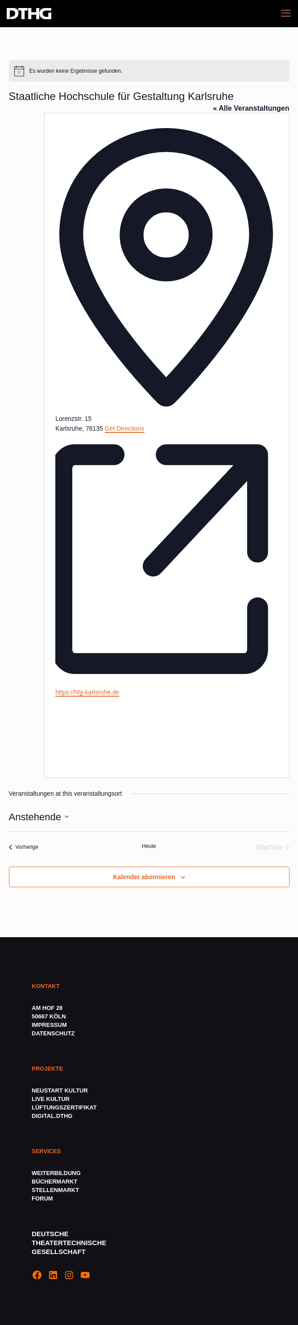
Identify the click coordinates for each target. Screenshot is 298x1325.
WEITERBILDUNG (56, 1173)
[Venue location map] (122, 731)
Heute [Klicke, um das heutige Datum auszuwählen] (149, 846)
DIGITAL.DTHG (52, 1116)
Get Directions (125, 428)
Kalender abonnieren (144, 877)
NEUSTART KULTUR (60, 1090)
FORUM (42, 1198)
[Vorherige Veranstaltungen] (23, 847)
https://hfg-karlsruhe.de (87, 692)
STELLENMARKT (55, 1190)
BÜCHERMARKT (55, 1181)
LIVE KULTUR (51, 1099)
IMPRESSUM (49, 1025)
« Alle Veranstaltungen (251, 108)
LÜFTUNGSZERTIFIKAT (64, 1107)
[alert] (149, 71)
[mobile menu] (286, 13)
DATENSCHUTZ (54, 1033)
